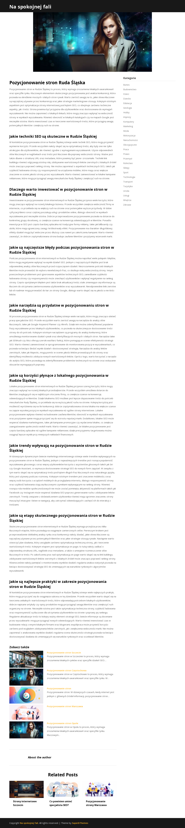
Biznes (126, 84)
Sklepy (126, 167)
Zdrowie (127, 204)
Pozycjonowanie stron (59, 688)
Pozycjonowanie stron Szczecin (64, 652)
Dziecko (127, 98)
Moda (126, 130)
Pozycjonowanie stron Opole (62, 723)
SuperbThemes (80, 822)
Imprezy (127, 117)
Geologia (127, 107)
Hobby (126, 112)
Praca (126, 149)
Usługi (126, 195)
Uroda (126, 190)
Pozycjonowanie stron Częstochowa (66, 670)
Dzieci (126, 94)
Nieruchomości (130, 140)
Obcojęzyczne (130, 144)
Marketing (128, 126)
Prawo (126, 154)
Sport (125, 172)
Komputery (128, 121)
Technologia (129, 177)
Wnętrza (127, 200)
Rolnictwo (128, 163)
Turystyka (128, 186)
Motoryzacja (129, 135)
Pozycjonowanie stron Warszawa (65, 706)
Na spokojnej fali (30, 6)
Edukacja (127, 103)
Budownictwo (129, 89)
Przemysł (127, 158)
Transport (128, 181)
